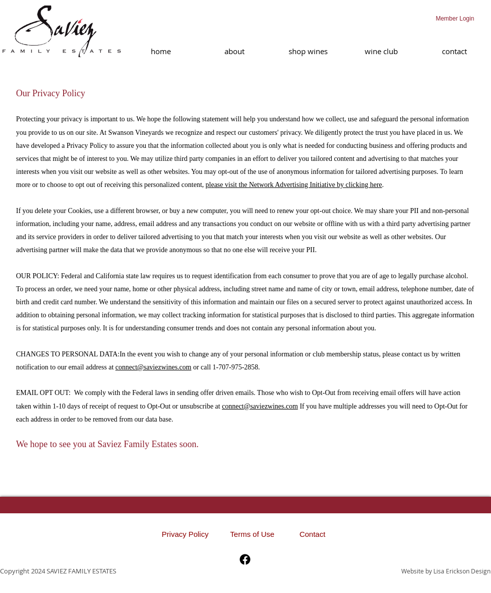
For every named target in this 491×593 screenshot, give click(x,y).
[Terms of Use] (252, 534)
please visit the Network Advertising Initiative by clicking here (293, 184)
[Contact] (312, 534)
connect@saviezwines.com (153, 367)
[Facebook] (245, 559)
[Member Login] (454, 19)
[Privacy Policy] (185, 534)
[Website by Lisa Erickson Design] (444, 570)
